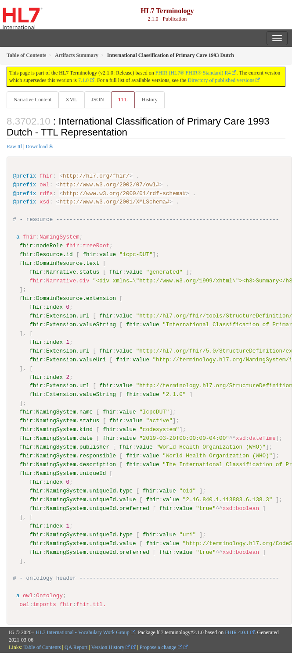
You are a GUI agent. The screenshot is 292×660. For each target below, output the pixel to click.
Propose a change (161, 647)
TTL (123, 99)
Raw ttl (14, 146)
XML (71, 99)
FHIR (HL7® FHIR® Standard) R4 (193, 73)
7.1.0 (83, 80)
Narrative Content (32, 99)
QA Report (76, 647)
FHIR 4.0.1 (237, 632)
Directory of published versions (221, 80)
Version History (110, 647)
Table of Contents (42, 647)
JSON (97, 99)
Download (36, 146)
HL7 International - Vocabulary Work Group (83, 632)
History (150, 99)
